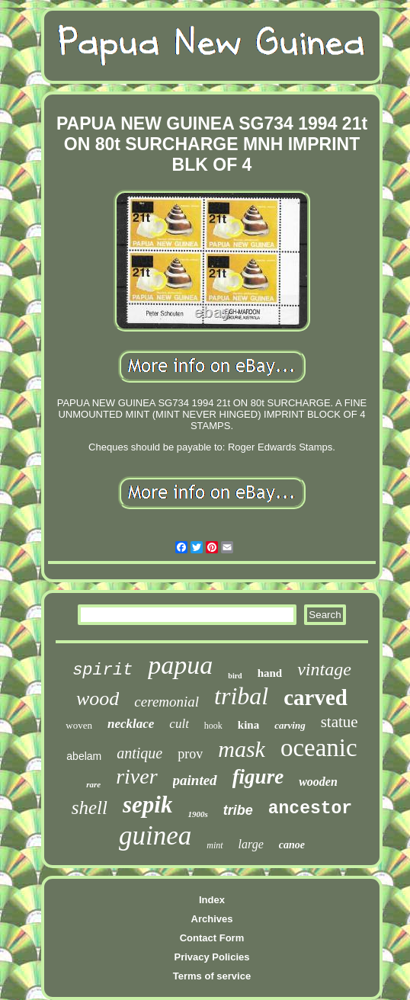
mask (241, 748)
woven (79, 725)
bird (235, 675)
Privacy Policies (211, 957)
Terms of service (212, 976)
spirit (102, 670)
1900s (197, 814)
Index (212, 899)
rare (93, 784)
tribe (238, 810)
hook (213, 725)
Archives (212, 919)
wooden (318, 781)
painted (195, 780)
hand (270, 673)
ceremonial (166, 702)
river (136, 776)
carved (315, 697)
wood (97, 699)
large (251, 844)
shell (89, 807)
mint (215, 845)
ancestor (310, 809)
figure (258, 776)
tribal (241, 696)
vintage (324, 669)
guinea (155, 836)
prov (190, 753)
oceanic (318, 747)
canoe (292, 845)
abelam (83, 756)
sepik (147, 804)
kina (248, 725)
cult (179, 723)
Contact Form (212, 938)
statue (339, 722)
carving (289, 725)
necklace (130, 723)
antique (139, 753)
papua (180, 665)
